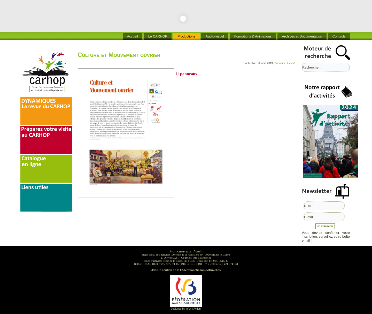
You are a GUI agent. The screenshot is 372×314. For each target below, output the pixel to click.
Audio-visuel (215, 36)
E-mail (291, 63)
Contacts (339, 36)
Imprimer (280, 63)
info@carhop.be (202, 257)
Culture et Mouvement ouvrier (119, 54)
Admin (197, 251)
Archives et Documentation (302, 36)
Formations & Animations (253, 36)
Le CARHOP (157, 36)
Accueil (132, 36)
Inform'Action (193, 308)
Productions (186, 36)
